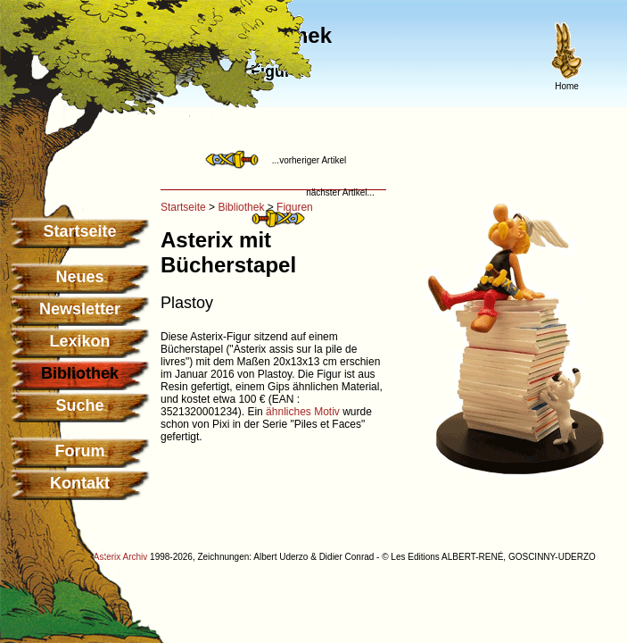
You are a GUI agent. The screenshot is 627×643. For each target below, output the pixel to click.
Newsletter (79, 309)
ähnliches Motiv (303, 411)
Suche (79, 405)
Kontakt (80, 483)
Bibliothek (241, 207)
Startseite (79, 231)
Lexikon (79, 341)
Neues (79, 277)
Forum (80, 451)
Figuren (294, 207)
